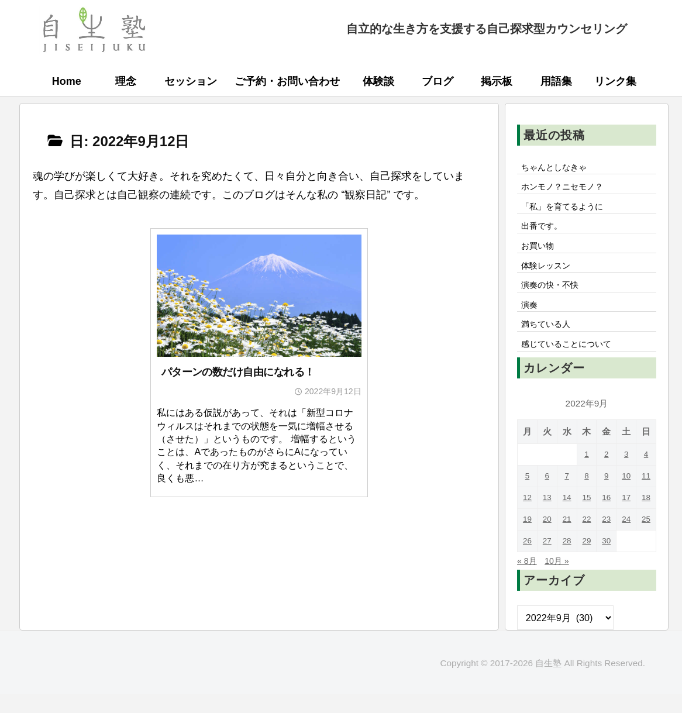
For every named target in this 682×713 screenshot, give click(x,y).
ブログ (437, 81)
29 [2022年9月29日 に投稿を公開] (586, 560)
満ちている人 (550, 340)
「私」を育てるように (568, 210)
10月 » (561, 579)
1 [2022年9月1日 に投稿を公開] (587, 473)
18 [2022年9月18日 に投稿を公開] (646, 517)
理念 (125, 81)
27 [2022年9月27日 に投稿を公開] (547, 560)
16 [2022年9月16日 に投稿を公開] (606, 517)
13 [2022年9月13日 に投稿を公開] (547, 517)
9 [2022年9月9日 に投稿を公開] (606, 495)
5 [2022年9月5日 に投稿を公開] (527, 495)
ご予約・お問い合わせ (287, 81)
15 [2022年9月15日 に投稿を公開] (586, 517)
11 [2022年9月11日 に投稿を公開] (646, 495)
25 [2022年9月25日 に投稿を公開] (646, 538)
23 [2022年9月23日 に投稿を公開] (606, 538)
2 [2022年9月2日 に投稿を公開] (606, 473)
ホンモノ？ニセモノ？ (568, 189)
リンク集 (615, 81)
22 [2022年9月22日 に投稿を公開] (586, 538)
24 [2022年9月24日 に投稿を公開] (626, 538)
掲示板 (496, 81)
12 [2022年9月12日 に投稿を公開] (527, 517)
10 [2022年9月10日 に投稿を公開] (626, 495)
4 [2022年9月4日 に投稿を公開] (646, 473)
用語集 (556, 81)
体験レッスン (550, 275)
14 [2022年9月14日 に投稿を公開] (567, 517)
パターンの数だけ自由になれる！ (238, 372)
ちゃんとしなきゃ (559, 168)
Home (66, 81)
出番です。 (545, 232)
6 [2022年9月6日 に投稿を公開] (547, 495)
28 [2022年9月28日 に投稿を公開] (567, 560)
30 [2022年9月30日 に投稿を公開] (606, 560)
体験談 (378, 81)
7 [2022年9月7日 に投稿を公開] (567, 495)
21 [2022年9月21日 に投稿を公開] (567, 538)
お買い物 (540, 254)
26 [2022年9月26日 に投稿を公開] (527, 560)
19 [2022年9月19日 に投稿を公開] (527, 538)
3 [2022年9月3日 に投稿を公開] (626, 473)
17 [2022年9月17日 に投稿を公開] (626, 517)
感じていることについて (573, 362)
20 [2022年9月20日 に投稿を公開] (547, 538)
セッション (190, 81)
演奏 (531, 319)
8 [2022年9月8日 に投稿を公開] (587, 495)
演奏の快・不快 (554, 297)
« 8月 (528, 579)
